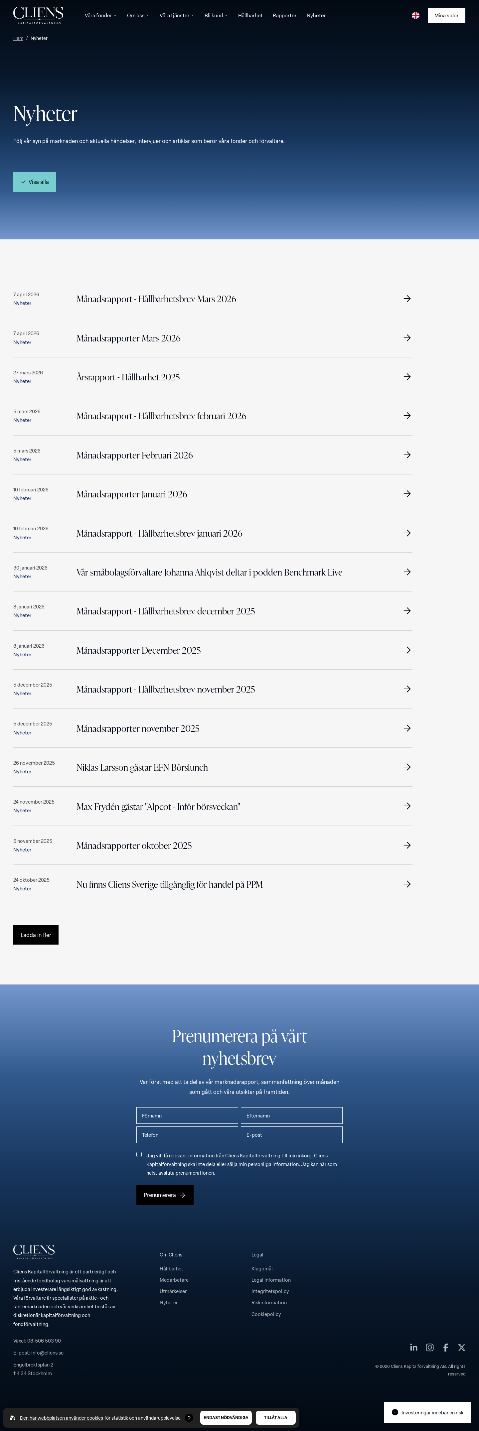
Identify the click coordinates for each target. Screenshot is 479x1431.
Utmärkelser (173, 1291)
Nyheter (169, 1302)
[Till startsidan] (38, 15)
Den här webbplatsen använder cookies (61, 1418)
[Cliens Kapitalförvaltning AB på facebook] (446, 1349)
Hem (18, 38)
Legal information (271, 1279)
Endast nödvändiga (226, 1418)
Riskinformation (269, 1302)
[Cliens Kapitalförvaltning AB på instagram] (430, 1349)
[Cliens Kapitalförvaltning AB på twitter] (462, 1349)
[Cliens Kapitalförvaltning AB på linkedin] (414, 1349)
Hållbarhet (171, 1268)
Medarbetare (174, 1279)
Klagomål (262, 1268)
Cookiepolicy (266, 1314)
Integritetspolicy (270, 1291)
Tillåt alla (275, 1418)
